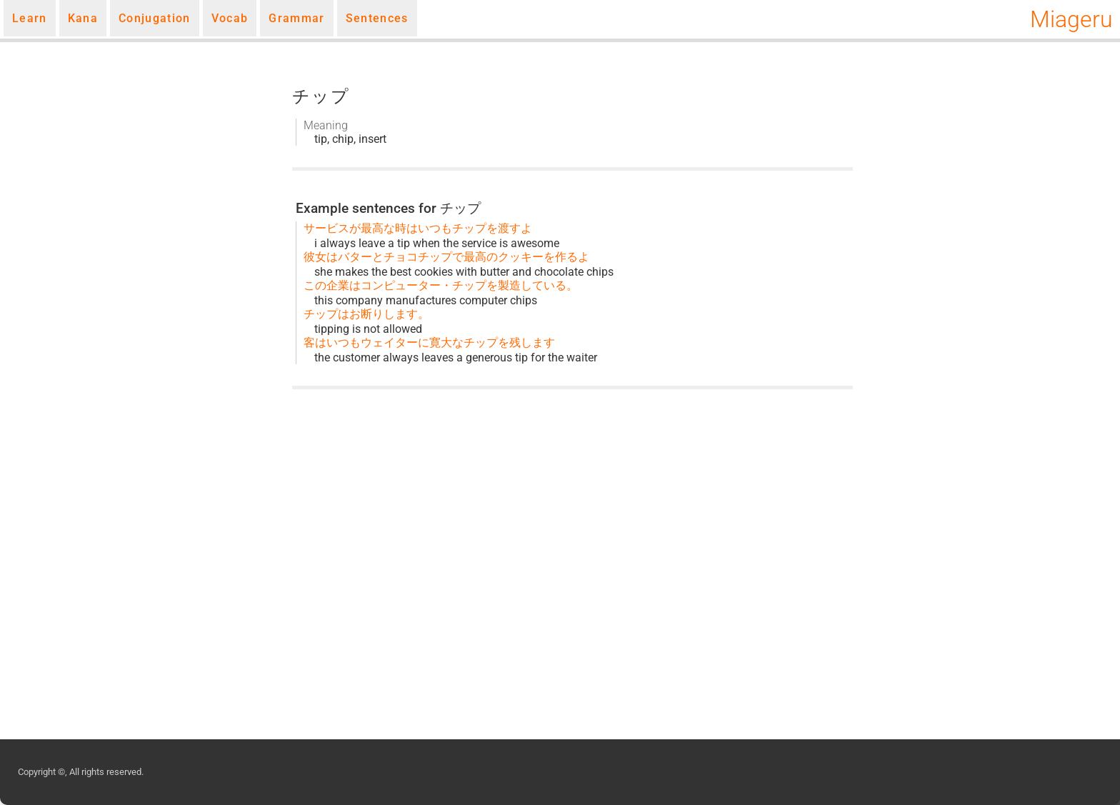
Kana (83, 18)
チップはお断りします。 (366, 314)
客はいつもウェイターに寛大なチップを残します (429, 342)
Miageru (1071, 19)
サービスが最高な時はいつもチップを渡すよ (418, 228)
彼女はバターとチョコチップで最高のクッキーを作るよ (446, 257)
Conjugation (155, 18)
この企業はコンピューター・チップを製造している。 (441, 285)
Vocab (230, 18)
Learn (29, 18)
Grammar (296, 18)
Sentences (377, 18)
